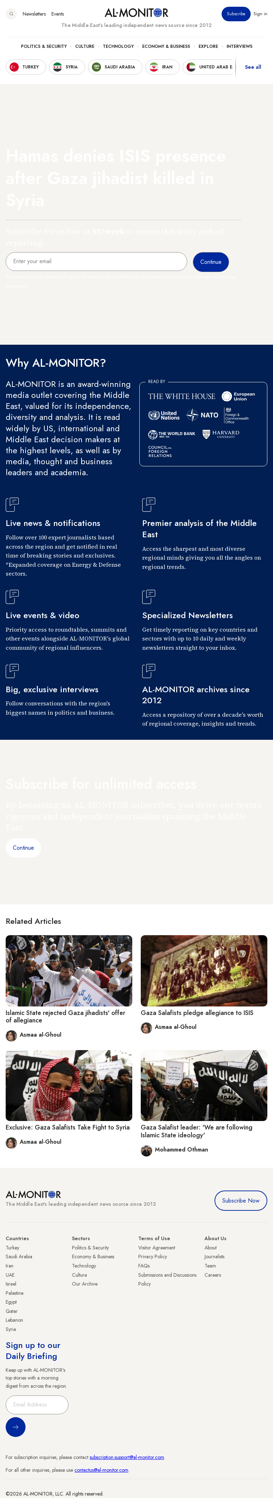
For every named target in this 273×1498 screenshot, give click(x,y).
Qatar (12, 1311)
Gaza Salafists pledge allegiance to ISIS (197, 1012)
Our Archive (85, 1283)
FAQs (144, 1265)
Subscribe (236, 14)
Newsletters (34, 13)
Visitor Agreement (156, 1247)
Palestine (14, 1293)
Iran (9, 1265)
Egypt (11, 1301)
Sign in (260, 14)
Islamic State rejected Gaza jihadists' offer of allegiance (65, 1016)
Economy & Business (166, 46)
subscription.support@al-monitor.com (127, 1457)
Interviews (239, 46)
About (211, 1247)
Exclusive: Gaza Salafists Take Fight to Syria (68, 1127)
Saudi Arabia (19, 1256)
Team (210, 1265)
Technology (118, 46)
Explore (208, 46)
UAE (10, 1274)
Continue (23, 848)
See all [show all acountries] (253, 67)
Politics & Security (44, 46)
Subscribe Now (241, 1201)
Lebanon (14, 1320)
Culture (84, 46)
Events (57, 13)
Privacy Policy (152, 1256)
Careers (213, 1274)
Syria (11, 1329)
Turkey (12, 1247)
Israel (11, 1283)
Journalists (214, 1256)
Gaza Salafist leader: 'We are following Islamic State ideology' (196, 1131)
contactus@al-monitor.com (101, 1470)
